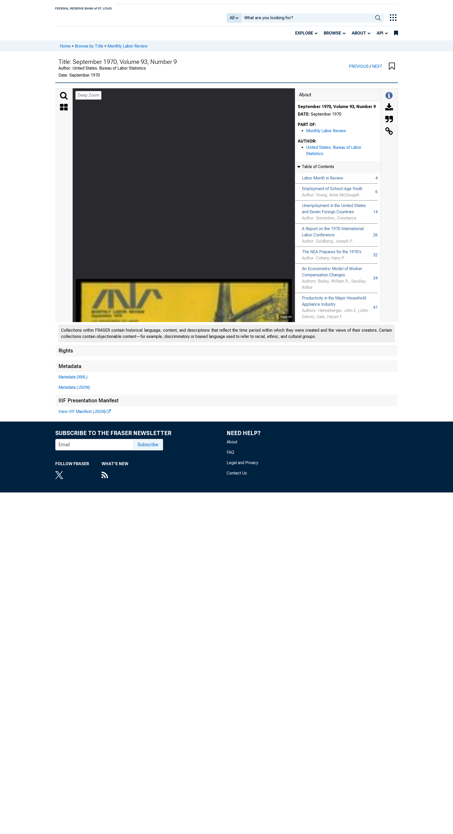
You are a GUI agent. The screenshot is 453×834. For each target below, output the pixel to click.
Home (65, 49)
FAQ (230, 455)
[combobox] (306, 19)
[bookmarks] (396, 37)
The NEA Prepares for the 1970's (331, 255)
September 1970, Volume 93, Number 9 (337, 110)
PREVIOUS (359, 70)
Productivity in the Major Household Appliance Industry (334, 304)
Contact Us (237, 476)
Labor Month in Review (322, 181)
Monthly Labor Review (127, 49)
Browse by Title (89, 49)
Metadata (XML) (72, 380)
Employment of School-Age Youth (332, 192)
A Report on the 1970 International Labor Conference (333, 235)
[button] (392, 70)
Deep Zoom (88, 98)
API (380, 36)
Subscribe (148, 448)
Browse (332, 36)
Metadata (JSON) (74, 391)
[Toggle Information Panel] (389, 99)
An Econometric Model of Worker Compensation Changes (332, 275)
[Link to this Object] (389, 135)
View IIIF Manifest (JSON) (82, 415)
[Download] (389, 111)
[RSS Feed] (115, 479)
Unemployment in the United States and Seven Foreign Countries (334, 212)
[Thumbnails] (63, 111)
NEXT (377, 70)
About (359, 36)
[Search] (63, 99)
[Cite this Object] (389, 123)
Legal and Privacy (242, 466)
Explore (304, 36)
